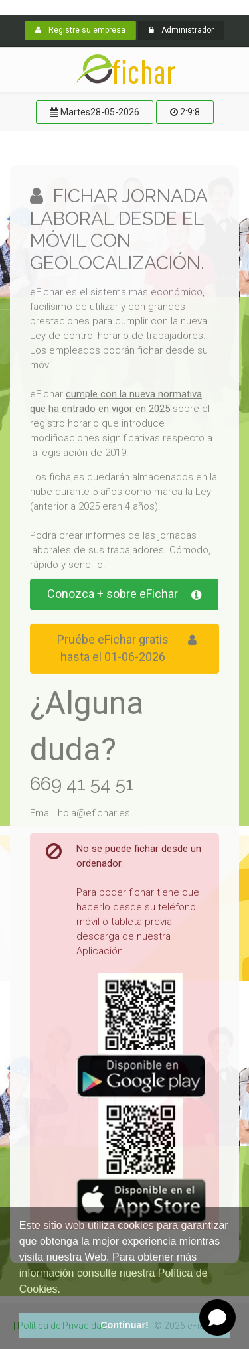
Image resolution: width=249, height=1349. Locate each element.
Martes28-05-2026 (94, 112)
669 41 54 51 (82, 785)
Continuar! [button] (124, 1325)
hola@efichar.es (94, 814)
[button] (21, 1299)
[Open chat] (217, 1317)
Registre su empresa (80, 30)
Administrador (181, 30)
